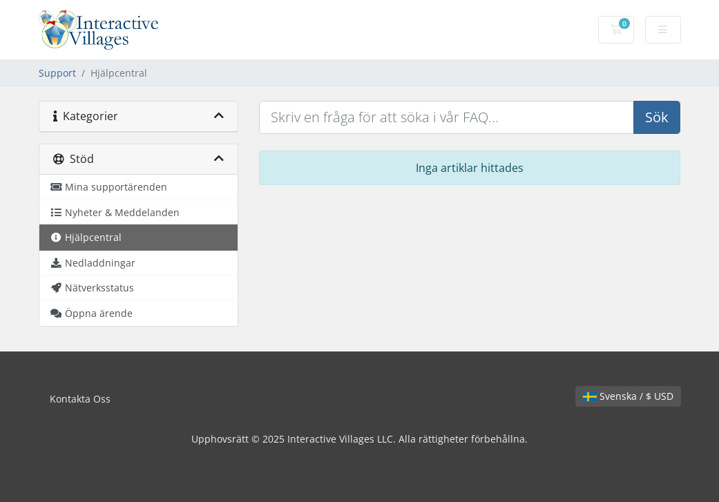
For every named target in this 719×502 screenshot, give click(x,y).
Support (57, 72)
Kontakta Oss (80, 398)
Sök (657, 117)
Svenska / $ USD (628, 396)
